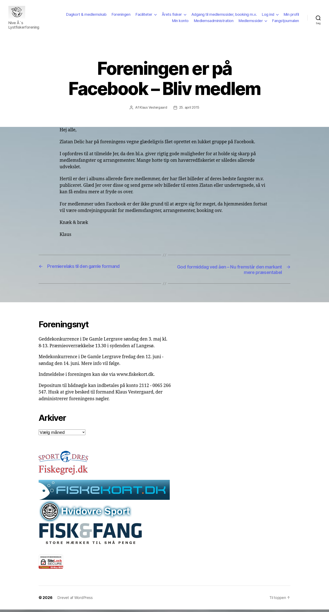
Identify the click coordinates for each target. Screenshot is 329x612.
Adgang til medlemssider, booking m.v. (244, 15)
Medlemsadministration (214, 22)
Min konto (180, 22)
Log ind (288, 15)
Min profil (159, 22)
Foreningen (141, 15)
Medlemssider (251, 22)
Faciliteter (164, 15)
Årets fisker (192, 15)
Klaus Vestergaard (153, 109)
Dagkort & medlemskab (107, 15)
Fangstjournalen (285, 22)
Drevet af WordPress (75, 600)
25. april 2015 (189, 109)
